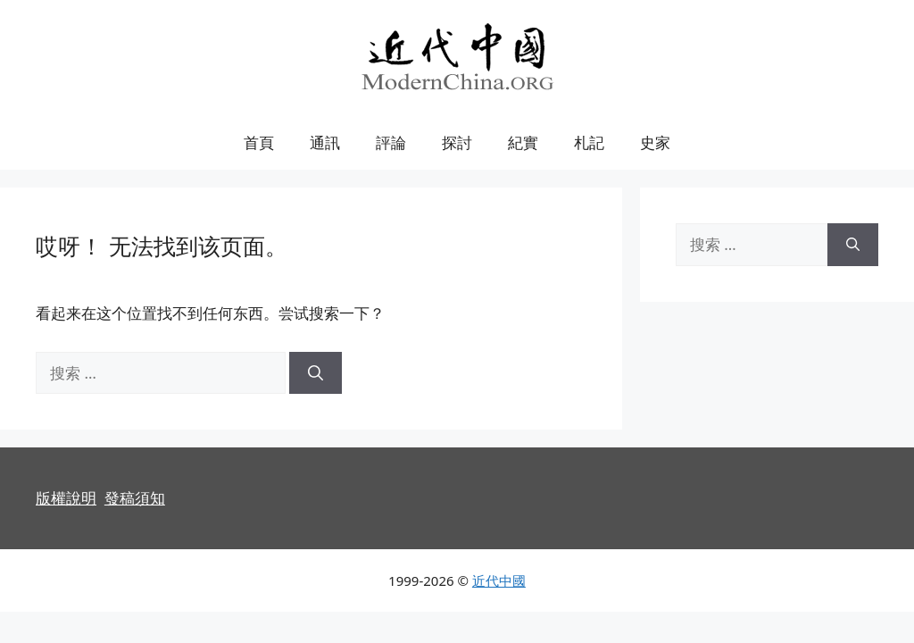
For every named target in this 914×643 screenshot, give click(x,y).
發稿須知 (134, 498)
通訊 (325, 142)
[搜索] (315, 373)
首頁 (259, 142)
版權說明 (66, 498)
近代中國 (499, 580)
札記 (589, 142)
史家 (655, 142)
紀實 (523, 142)
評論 (391, 142)
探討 (457, 142)
